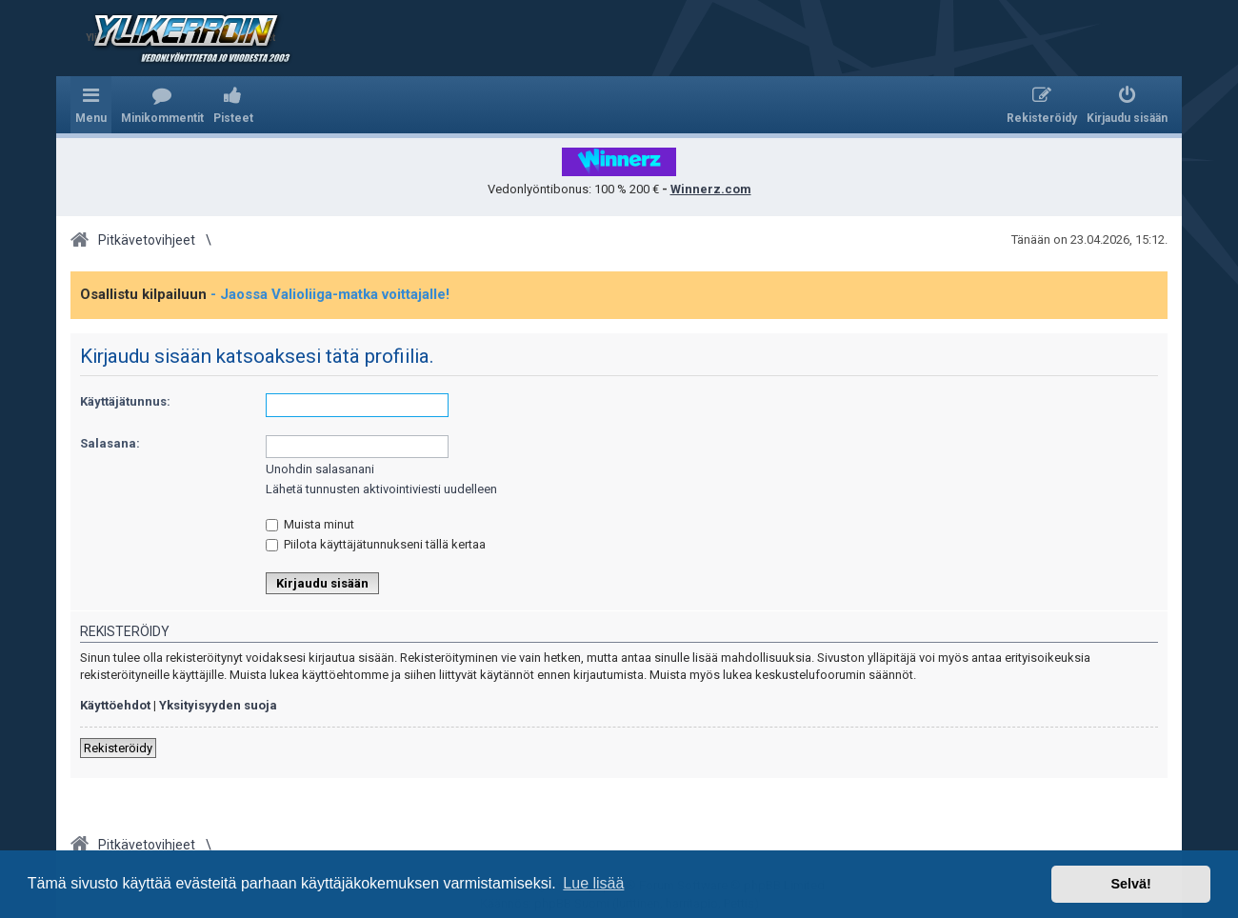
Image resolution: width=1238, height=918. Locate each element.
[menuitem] (162, 104)
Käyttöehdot (115, 705)
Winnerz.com (710, 189)
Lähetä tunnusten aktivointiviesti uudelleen (381, 489)
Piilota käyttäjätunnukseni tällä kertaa (376, 544)
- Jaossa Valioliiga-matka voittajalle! (329, 294)
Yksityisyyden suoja (218, 705)
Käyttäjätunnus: (125, 401)
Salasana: (110, 443)
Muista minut (310, 524)
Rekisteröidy (118, 748)
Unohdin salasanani (320, 469)
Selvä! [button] (1130, 883)
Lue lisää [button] (593, 883)
